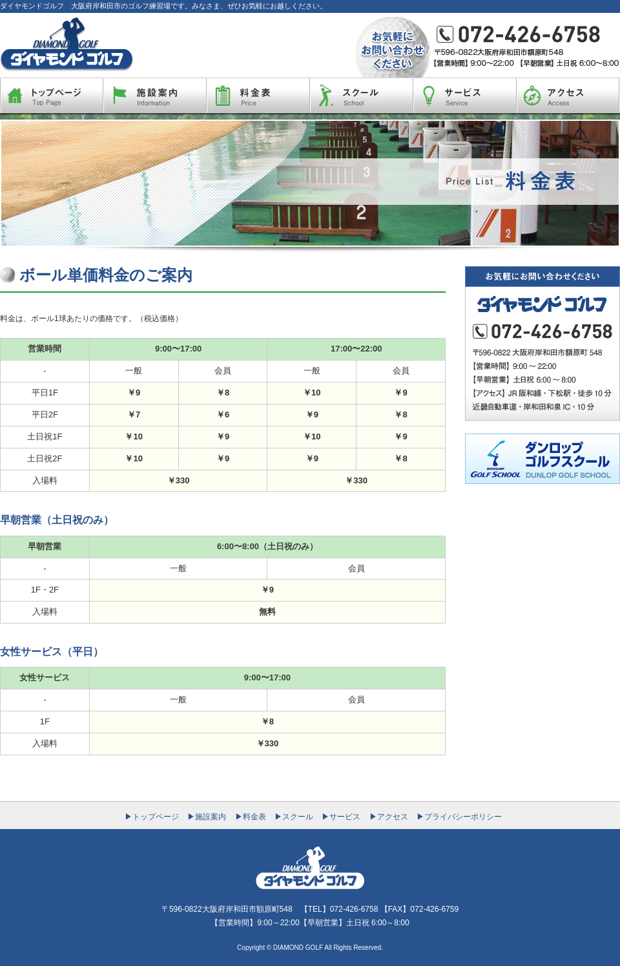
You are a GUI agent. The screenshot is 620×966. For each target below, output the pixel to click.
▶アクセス (388, 816)
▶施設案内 (206, 816)
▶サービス (341, 816)
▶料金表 (250, 816)
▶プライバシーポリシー (459, 816)
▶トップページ (152, 816)
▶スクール (293, 816)
